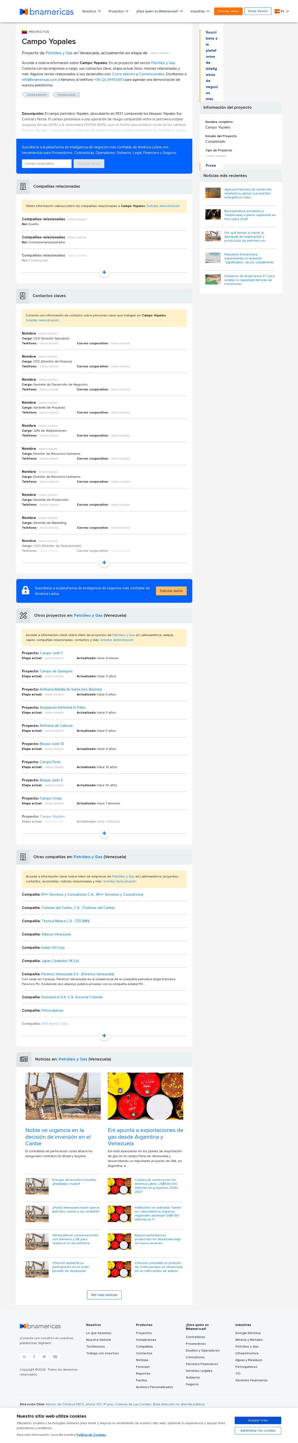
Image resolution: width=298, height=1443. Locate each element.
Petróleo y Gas (59, 53)
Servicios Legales (199, 1370)
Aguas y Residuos (248, 1360)
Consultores (195, 1357)
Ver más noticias (104, 1295)
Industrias (198, 11)
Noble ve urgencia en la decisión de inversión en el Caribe (58, 1137)
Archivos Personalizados (154, 1387)
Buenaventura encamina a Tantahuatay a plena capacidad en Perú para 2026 (250, 215)
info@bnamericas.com (39, 79)
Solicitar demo (228, 11)
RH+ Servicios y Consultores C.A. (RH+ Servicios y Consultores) (92, 894)
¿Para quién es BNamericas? (157, 11)
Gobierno (193, 1377)
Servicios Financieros (202, 1364)
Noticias (142, 1360)
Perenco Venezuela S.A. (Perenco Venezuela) (77, 974)
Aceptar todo (258, 1420)
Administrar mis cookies (258, 1430)
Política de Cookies (91, 1434)
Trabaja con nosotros (102, 1353)
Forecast (143, 1366)
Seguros (192, 1384)
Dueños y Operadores (203, 1350)
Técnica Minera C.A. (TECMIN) (65, 921)
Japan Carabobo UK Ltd (60, 961)
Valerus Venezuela (56, 934)
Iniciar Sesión (258, 11)
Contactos (144, 1353)
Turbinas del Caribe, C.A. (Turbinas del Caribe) (78, 908)
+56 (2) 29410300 (109, 79)
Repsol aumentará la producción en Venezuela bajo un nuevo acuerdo (158, 1239)
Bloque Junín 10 (52, 744)
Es (279, 11)
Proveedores (196, 1343)
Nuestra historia (98, 1339)
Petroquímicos (246, 1366)
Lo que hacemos (98, 1333)
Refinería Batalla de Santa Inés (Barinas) (71, 689)
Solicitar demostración (163, 206)
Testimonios (95, 1346)
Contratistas (195, 1337)
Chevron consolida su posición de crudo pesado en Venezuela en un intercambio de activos (159, 1267)
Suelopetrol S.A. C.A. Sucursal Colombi (72, 997)
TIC (238, 1373)
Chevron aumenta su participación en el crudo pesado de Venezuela (70, 1267)
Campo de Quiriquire (56, 671)
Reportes (143, 1373)
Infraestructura (247, 1353)
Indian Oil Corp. (53, 947)
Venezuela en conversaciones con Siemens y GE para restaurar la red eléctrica (75, 1239)
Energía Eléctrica (248, 1333)
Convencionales (151, 74)
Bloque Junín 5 (51, 780)
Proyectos (144, 1333)
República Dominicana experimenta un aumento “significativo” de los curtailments (249, 258)
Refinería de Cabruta (56, 726)
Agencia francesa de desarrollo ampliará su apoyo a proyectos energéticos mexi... (248, 193)
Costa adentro (123, 74)
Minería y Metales (249, 1339)
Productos (117, 11)
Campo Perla (50, 762)
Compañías (144, 1346)
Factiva (141, 1380)
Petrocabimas (52, 1010)
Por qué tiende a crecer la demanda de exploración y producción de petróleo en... (245, 236)
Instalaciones (146, 1339)
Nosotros (89, 11)
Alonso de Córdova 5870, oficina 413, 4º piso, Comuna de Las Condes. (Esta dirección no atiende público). (125, 1404)
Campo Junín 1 (51, 653)
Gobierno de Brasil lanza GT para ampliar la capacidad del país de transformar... (249, 280)
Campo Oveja (51, 798)
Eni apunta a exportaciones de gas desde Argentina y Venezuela (145, 1137)
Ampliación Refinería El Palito (63, 707)
